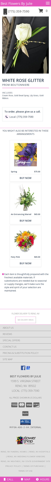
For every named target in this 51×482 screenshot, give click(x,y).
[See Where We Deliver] (25, 319)
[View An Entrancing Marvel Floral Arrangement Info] (25, 197)
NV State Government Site (36, 461)
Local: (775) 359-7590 (25, 391)
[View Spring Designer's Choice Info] (25, 154)
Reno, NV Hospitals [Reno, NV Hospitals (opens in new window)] (39, 451)
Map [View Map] (25, 479)
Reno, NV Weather (10, 461)
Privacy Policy (13, 466)
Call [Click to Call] (8, 479)
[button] (43, 12)
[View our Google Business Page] (28, 369)
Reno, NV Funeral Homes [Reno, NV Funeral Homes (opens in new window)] (14, 451)
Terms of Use (25, 471)
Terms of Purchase (33, 466)
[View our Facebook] (23, 369)
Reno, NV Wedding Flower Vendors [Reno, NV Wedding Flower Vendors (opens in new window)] (26, 456)
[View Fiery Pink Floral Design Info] (25, 240)
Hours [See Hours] (42, 479)
